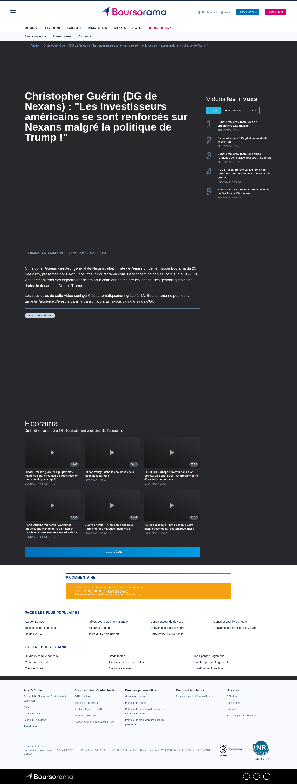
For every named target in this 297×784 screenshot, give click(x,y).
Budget (74, 28)
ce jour (214, 110)
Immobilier (97, 28)
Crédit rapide (117, 656)
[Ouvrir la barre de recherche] (207, 12)
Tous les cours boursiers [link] (40, 627)
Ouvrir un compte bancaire (42, 656)
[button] (13, 12)
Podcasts (84, 36)
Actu (136, 28)
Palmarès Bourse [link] (99, 627)
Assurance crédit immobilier (126, 662)
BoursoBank (160, 28)
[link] (28, 707)
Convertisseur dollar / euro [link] (167, 627)
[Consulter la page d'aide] (226, 12)
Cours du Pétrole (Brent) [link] (103, 634)
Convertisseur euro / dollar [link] (167, 634)
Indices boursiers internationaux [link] (108, 621)
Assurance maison (120, 668)
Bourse (32, 28)
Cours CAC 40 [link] (34, 634)
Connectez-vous (118, 591)
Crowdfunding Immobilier (208, 668)
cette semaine (232, 110)
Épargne (53, 28)
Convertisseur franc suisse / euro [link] (234, 627)
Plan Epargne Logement (208, 656)
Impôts (119, 28)
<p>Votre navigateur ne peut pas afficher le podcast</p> (112, 368)
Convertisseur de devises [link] (167, 621)
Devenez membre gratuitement (122, 594)
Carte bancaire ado (37, 662)
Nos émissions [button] (35, 36)
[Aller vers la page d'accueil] (147, 12)
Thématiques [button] (62, 36)
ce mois (251, 110)
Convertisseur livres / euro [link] (230, 621)
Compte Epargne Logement (210, 662)
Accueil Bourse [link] (34, 621)
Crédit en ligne (34, 668)
